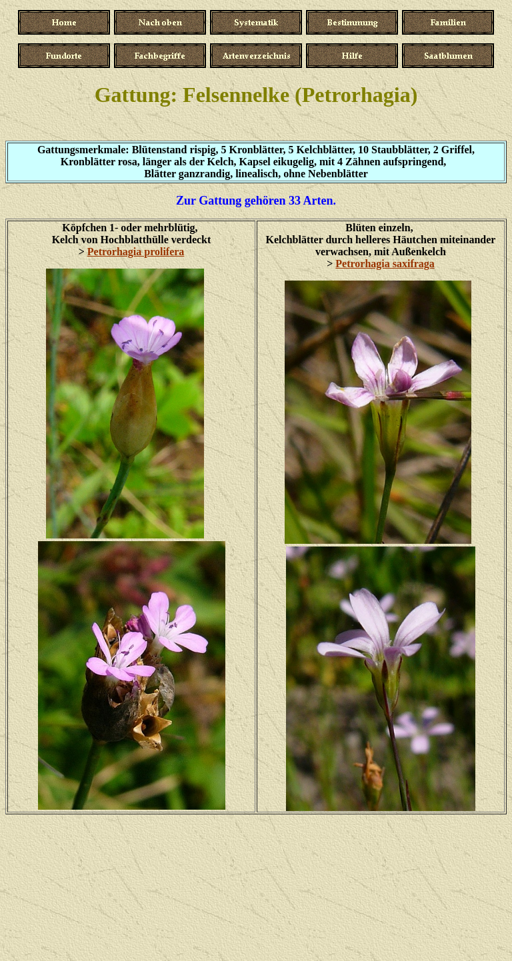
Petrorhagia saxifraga (385, 263)
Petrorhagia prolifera (136, 251)
